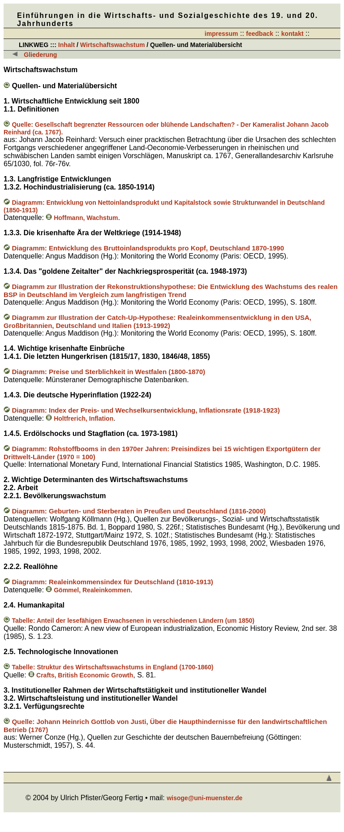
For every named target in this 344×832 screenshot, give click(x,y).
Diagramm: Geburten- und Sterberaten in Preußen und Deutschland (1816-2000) (139, 511)
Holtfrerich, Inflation (79, 418)
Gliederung (40, 54)
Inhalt (66, 44)
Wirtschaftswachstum (113, 44)
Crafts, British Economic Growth (80, 675)
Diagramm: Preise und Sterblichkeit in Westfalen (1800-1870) (108, 371)
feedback (259, 33)
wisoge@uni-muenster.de (204, 798)
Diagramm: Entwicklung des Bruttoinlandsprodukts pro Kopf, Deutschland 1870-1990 (148, 248)
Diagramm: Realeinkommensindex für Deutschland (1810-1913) (112, 582)
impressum (221, 33)
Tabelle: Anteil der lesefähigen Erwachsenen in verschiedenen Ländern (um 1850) (133, 620)
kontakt (292, 33)
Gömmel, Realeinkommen (88, 590)
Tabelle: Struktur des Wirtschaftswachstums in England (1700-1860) (112, 667)
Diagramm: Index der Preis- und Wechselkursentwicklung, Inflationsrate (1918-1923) (146, 410)
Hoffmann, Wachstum (82, 217)
